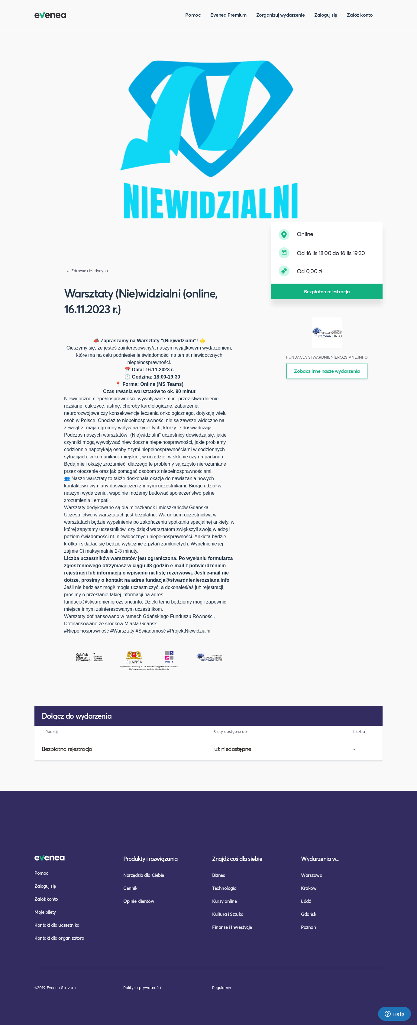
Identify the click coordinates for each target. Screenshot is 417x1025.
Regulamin (221, 987)
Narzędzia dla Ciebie (143, 875)
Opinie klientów (138, 901)
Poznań (308, 927)
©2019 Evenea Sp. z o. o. (56, 987)
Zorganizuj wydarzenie (280, 14)
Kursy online (224, 901)
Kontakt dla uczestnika (56, 925)
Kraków (308, 888)
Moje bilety (45, 912)
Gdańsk (308, 914)
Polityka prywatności (142, 987)
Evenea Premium (228, 14)
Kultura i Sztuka (228, 914)
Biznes (218, 875)
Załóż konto (360, 14)
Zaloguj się (325, 14)
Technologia (224, 888)
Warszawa (311, 875)
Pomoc (193, 14)
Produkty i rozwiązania (150, 858)
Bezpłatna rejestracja (327, 291)
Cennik (130, 888)
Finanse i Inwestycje (232, 927)
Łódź (306, 901)
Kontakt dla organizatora (59, 938)
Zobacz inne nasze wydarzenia (327, 371)
